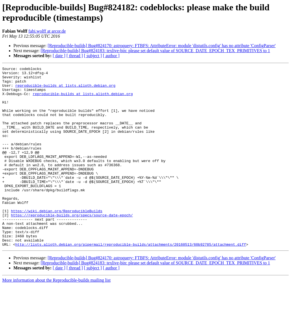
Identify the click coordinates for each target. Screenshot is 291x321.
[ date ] (59, 55)
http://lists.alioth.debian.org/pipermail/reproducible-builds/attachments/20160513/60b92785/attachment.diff (130, 280)
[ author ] (111, 55)
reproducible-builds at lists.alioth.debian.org (65, 89)
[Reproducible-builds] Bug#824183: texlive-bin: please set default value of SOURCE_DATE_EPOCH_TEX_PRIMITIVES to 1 (155, 50)
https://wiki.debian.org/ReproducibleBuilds (56, 240)
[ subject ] (93, 55)
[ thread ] (74, 55)
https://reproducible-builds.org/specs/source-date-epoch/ (72, 245)
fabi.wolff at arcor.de (47, 31)
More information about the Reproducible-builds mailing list (56, 316)
